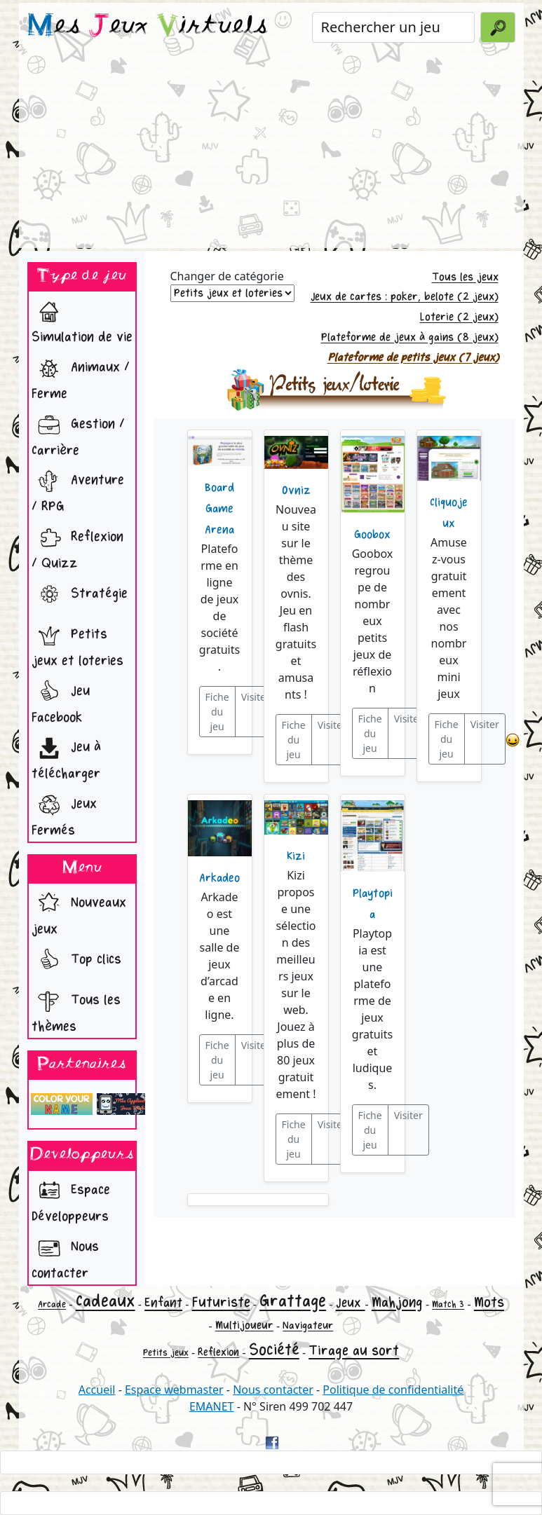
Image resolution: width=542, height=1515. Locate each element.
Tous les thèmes (76, 1009)
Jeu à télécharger (66, 756)
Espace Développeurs (71, 1199)
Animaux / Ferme (81, 376)
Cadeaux (105, 1301)
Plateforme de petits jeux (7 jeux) (413, 357)
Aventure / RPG (78, 489)
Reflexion (218, 1352)
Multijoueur (244, 1325)
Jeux (350, 1302)
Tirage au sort (354, 1350)
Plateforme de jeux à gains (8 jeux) (410, 337)
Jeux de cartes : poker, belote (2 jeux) (405, 296)
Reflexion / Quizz (77, 546)
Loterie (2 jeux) (459, 317)
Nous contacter (65, 1256)
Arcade (52, 1304)
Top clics (76, 960)
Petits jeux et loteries (77, 643)
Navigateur (308, 1325)
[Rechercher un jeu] (393, 27)
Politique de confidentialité (393, 1389)
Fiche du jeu (217, 711)
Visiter (255, 697)
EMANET (211, 1406)
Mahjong (397, 1302)
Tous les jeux (465, 277)
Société (274, 1350)
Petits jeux (166, 1353)
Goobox (372, 534)
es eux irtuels (147, 27)
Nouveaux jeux (79, 912)
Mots (489, 1302)
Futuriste (221, 1302)
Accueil (97, 1389)
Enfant (163, 1302)
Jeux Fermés (64, 813)
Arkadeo (219, 878)
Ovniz (296, 490)
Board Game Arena (219, 508)
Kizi (296, 856)
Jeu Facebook (61, 700)
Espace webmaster (174, 1389)
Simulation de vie (82, 319)
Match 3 (448, 1304)
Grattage (292, 1301)
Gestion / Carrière (78, 433)
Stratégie (80, 594)
